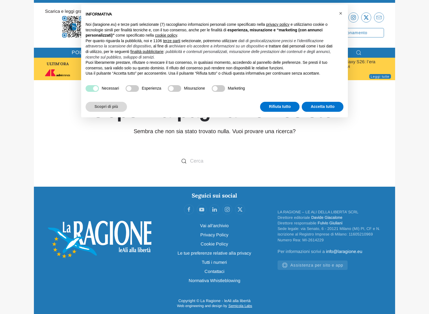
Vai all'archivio (214, 225)
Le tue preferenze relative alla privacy (214, 253)
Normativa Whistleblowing (214, 280)
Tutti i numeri (214, 262)
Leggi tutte (380, 76)
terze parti (171, 41)
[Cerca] (214, 161)
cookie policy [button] (166, 35)
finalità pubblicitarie (146, 51)
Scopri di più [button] (106, 106)
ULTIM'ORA (58, 63)
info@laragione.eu (344, 251)
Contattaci (214, 271)
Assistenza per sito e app (312, 265)
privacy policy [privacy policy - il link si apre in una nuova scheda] (278, 24)
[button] (340, 13)
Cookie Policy (214, 244)
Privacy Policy (214, 234)
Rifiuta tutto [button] (280, 106)
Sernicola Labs (240, 306)
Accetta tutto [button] (323, 106)
